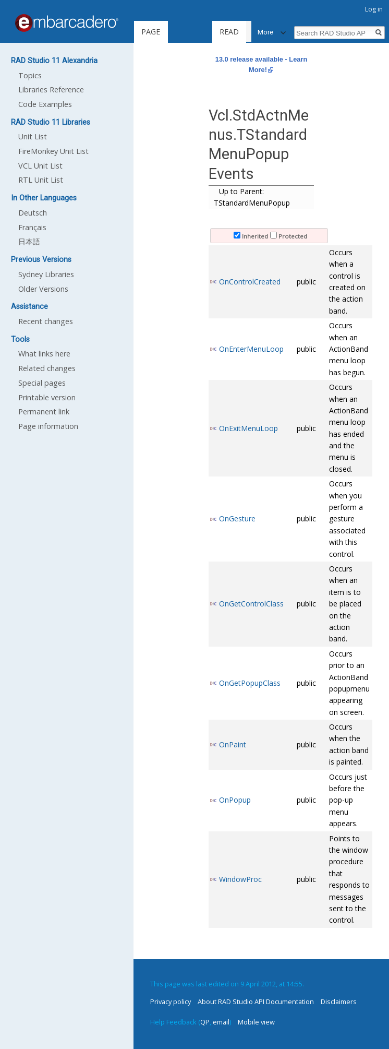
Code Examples (45, 104)
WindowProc (240, 879)
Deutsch (32, 213)
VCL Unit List (40, 166)
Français (32, 227)
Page (150, 32)
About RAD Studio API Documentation (256, 1001)
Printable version (47, 397)
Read (210, 32)
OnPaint (232, 744)
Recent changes (45, 321)
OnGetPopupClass (250, 683)
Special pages (42, 383)
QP (205, 1022)
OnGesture (237, 518)
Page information (48, 426)
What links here (44, 354)
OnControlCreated (250, 282)
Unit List (32, 136)
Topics (30, 75)
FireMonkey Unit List (53, 151)
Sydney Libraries (46, 274)
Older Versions (43, 289)
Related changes (47, 368)
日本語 (29, 241)
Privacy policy (170, 1001)
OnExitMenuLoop (248, 428)
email (221, 1022)
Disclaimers (339, 1001)
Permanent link (43, 411)
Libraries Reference (51, 89)
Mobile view (256, 1022)
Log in (374, 9)
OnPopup (235, 800)
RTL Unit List (40, 180)
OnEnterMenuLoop (251, 349)
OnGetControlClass (251, 604)
